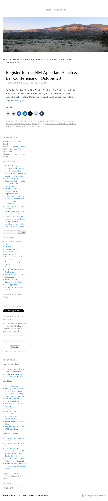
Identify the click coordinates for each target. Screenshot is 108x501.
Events (8, 247)
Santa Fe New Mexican (15, 463)
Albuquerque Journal (14, 461)
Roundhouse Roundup (15, 377)
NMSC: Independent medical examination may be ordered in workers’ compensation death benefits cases (15, 171)
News (35, 124)
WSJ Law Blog (11, 429)
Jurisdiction (10, 254)
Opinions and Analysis (15, 269)
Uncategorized (11, 284)
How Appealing (12, 401)
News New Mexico (13, 374)
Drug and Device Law (15, 396)
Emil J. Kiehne (15, 83)
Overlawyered (11, 409)
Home (48, 10)
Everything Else (12, 249)
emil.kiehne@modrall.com (14, 146)
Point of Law (11, 411)
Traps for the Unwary (14, 282)
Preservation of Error (14, 274)
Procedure (9, 277)
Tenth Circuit (11, 279)
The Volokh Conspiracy (15, 426)
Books (8, 244)
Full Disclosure (12, 399)
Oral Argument (11, 272)
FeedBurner (20, 352)
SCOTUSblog (11, 419)
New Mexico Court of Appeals (51, 121)
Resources (60, 10)
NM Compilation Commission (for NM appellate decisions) (14, 450)
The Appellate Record (15, 388)
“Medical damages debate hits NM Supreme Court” (13, 191)
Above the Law (12, 386)
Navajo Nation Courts (15, 458)
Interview (9, 252)
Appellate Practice (23, 121)
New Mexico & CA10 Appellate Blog (25, 495)
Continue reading (15, 100)
